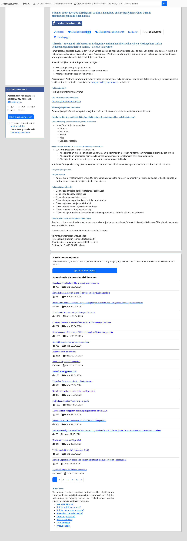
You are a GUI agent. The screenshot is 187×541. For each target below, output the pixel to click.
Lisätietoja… (15, 102)
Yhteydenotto (63, 525)
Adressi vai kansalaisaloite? (70, 513)
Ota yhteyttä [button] (114, 3)
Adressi (59, 31)
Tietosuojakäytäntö (152, 31)
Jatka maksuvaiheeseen (20, 116)
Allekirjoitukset (79, 31)
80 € (23, 110)
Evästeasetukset (64, 519)
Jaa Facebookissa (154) (66, 23)
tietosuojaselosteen (20, 132)
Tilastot (133, 31)
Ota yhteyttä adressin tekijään (66, 101)
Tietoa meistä (63, 522)
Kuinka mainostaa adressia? (70, 510)
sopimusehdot (18, 126)
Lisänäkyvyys (61, 37)
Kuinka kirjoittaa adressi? (69, 507)
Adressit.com (10, 3)
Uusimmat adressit (63, 3)
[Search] (142, 3)
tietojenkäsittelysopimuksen (104, 82)
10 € (23, 107)
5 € (12, 107)
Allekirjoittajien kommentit (109, 31)
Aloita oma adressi (85, 270)
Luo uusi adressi (42, 3)
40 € (13, 110)
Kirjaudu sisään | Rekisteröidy (89, 3)
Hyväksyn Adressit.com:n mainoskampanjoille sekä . (23, 128)
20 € (33, 107)
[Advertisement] (24, 46)
